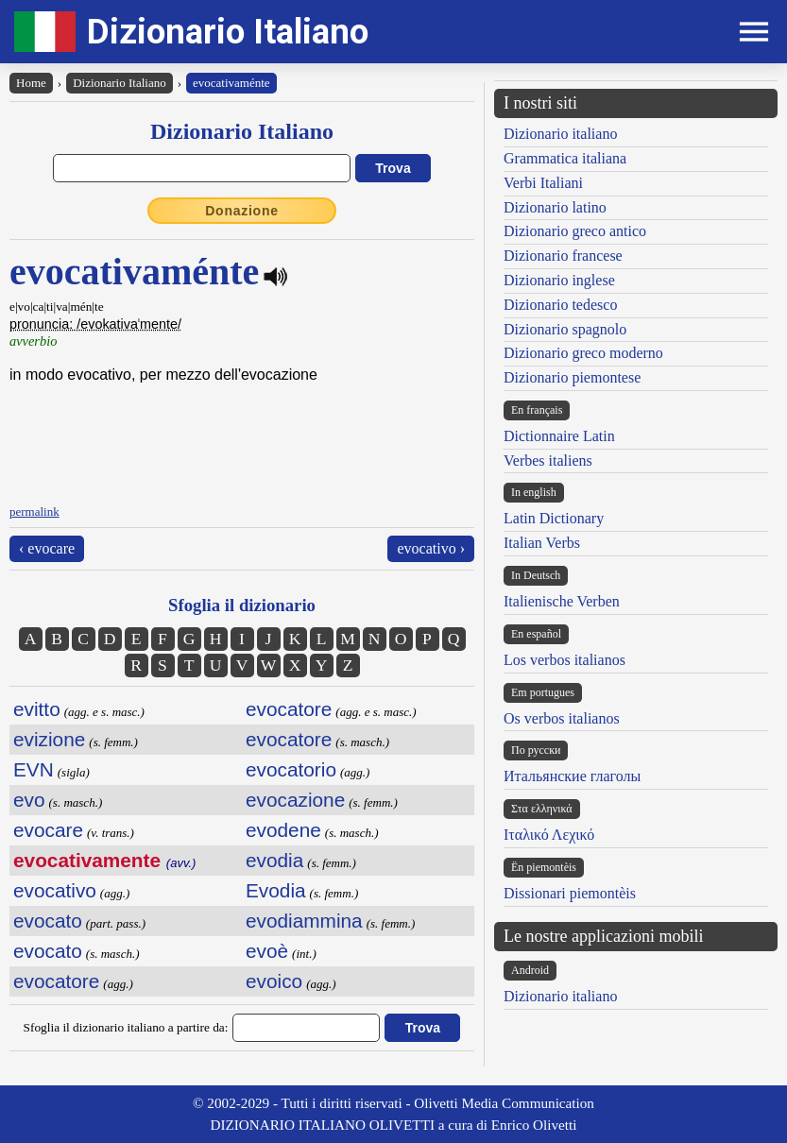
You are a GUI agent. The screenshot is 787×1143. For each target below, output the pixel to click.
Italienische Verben (562, 601)
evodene (283, 830)
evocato (47, 920)
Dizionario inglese (559, 280)
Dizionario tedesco (560, 305)
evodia (274, 860)
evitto (36, 709)
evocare (48, 830)
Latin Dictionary (554, 518)
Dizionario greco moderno (583, 353)
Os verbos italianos (562, 718)
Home (31, 83)
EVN (33, 769)
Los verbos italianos (564, 660)
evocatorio (291, 769)
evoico (274, 981)
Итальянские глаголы (572, 776)
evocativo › (431, 548)
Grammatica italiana (565, 158)
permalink (34, 511)
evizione (49, 739)
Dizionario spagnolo (565, 329)
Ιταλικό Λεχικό (549, 835)
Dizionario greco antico (575, 231)
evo (29, 799)
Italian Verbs (542, 543)
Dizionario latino (555, 207)
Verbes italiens (548, 460)
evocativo (54, 890)
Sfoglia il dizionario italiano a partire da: (126, 1027)
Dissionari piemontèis (570, 893)
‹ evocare (47, 548)
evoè (267, 951)
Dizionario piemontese (572, 377)
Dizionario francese (563, 255)
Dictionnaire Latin (559, 436)
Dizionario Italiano (227, 31)
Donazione (242, 210)
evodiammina (304, 920)
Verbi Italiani (543, 183)
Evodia (276, 890)
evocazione (295, 799)
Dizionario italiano (560, 134)
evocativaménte (231, 83)
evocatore (56, 981)
